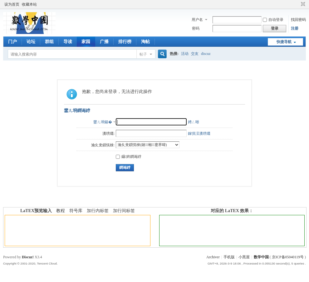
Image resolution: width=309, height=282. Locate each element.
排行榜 (124, 41)
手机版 (229, 257)
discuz (206, 53)
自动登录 (273, 19)
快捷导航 (284, 42)
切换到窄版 (302, 4)
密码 (195, 28)
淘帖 (145, 41)
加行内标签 (98, 210)
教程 (60, 210)
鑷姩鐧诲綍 (128, 156)
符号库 (75, 210)
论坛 (31, 41)
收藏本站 (29, 4)
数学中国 (261, 257)
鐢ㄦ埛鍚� (102, 122)
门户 (12, 41)
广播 (104, 41)
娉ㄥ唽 (193, 122)
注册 (294, 28)
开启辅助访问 (297, 4)
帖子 (143, 54)
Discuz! (28, 257)
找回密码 (298, 19)
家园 (85, 41)
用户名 (197, 19)
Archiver (213, 257)
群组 (49, 41)
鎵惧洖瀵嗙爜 (199, 133)
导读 (67, 41)
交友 (195, 53)
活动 (185, 53)
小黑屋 (244, 257)
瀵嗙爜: (108, 133)
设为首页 (11, 4)
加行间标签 (124, 210)
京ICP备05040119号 (288, 257)
